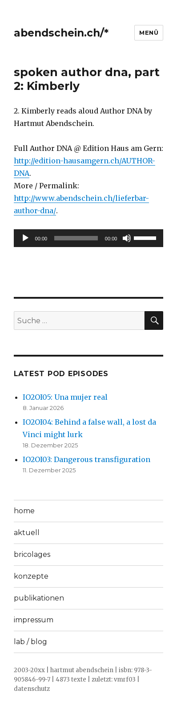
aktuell (27, 532)
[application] (89, 238)
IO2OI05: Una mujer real (65, 397)
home (24, 511)
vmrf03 (125, 679)
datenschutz (32, 689)
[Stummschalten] (126, 238)
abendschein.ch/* (61, 33)
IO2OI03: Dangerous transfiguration (86, 459)
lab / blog (30, 641)
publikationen (39, 598)
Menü (148, 32)
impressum (33, 620)
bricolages (32, 554)
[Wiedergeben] (25, 238)
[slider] (76, 238)
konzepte (31, 576)
